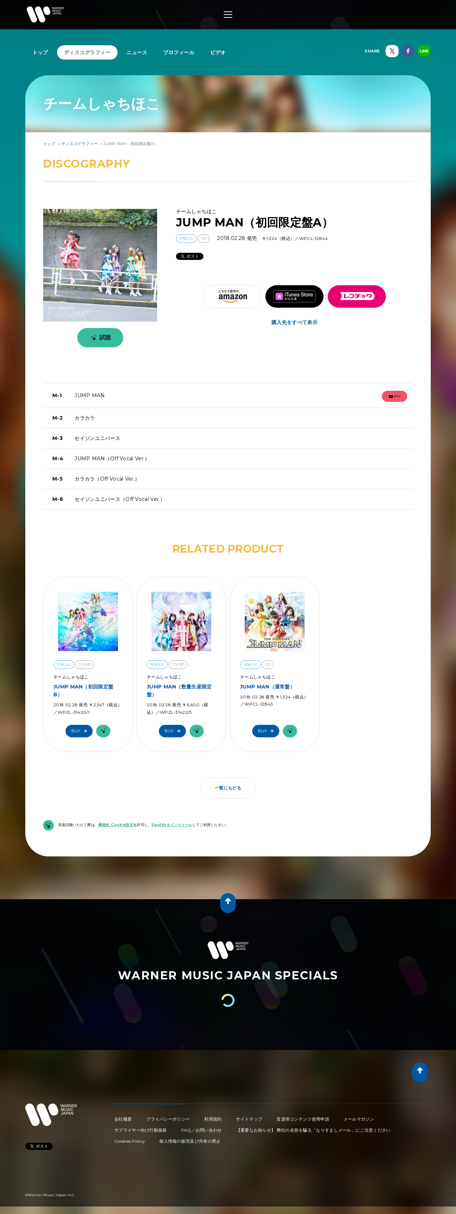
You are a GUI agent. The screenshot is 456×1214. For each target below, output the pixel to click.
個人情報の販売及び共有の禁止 (190, 1141)
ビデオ (218, 52)
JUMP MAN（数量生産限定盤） (179, 690)
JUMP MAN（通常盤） (267, 686)
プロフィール (178, 52)
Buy (80, 731)
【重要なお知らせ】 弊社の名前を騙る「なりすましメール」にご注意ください (313, 1130)
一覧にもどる (228, 787)
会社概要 (123, 1119)
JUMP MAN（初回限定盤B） (83, 690)
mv (395, 396)
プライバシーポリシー (168, 1119)
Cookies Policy (129, 1141)
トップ (40, 52)
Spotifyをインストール (171, 825)
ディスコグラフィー (87, 52)
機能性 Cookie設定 (115, 825)
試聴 (99, 337)
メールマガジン (358, 1119)
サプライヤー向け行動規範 (140, 1130)
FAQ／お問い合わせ (201, 1130)
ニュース (136, 52)
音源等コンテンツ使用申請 (302, 1119)
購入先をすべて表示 (294, 322)
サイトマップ (249, 1119)
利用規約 (213, 1119)
